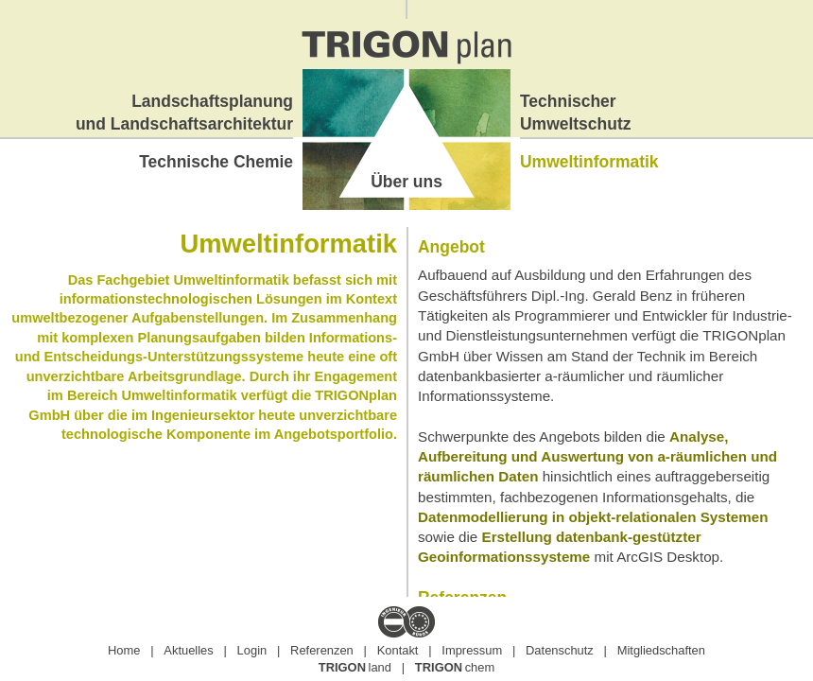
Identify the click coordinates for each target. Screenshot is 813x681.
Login (252, 650)
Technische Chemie (216, 161)
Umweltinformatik (589, 161)
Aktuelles (188, 650)
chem (454, 667)
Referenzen (322, 650)
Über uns (406, 181)
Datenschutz (560, 650)
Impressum (471, 650)
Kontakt (398, 650)
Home (124, 650)
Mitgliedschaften (661, 650)
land (355, 667)
